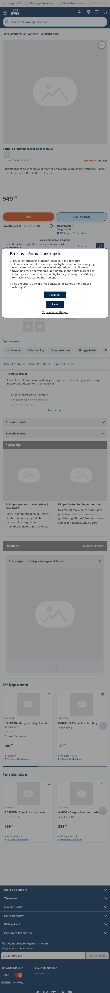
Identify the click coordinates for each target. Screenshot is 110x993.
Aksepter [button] (55, 294)
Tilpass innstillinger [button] (55, 312)
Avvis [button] (55, 304)
